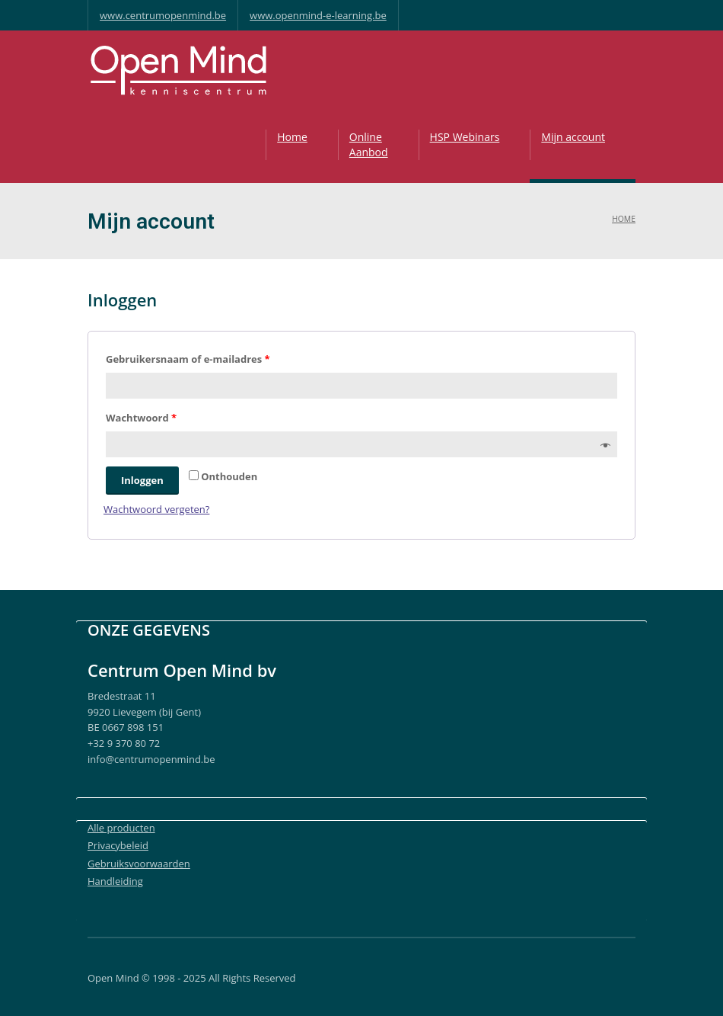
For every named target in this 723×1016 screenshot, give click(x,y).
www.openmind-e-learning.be (318, 15)
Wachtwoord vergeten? (156, 509)
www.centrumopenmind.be (163, 15)
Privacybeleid (118, 845)
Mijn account (573, 137)
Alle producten (121, 828)
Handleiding (115, 881)
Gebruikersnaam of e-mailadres (188, 359)
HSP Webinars (465, 137)
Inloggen (142, 480)
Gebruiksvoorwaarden (139, 863)
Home (292, 137)
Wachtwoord (141, 418)
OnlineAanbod (368, 144)
